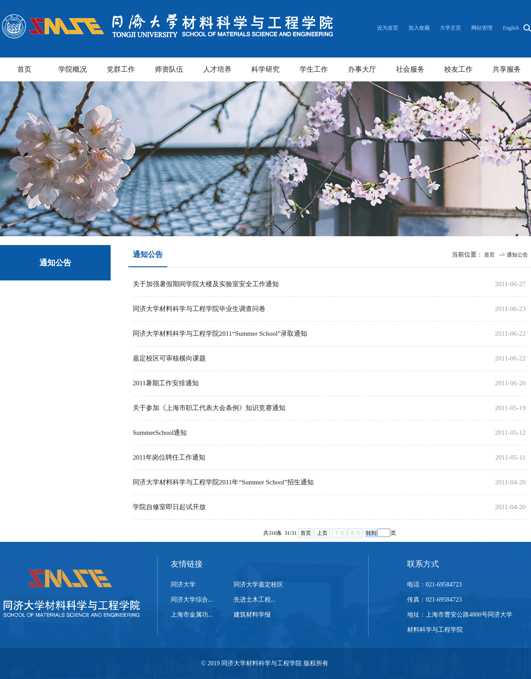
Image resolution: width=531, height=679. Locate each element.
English (511, 28)
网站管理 (482, 28)
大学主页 (450, 28)
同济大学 (183, 584)
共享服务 (507, 69)
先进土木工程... (255, 599)
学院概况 (72, 69)
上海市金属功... (192, 614)
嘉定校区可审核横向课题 (169, 358)
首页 (24, 69)
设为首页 (388, 28)
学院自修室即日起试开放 (169, 506)
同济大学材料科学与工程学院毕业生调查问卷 (199, 308)
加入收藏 (419, 28)
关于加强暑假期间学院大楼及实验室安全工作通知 (206, 284)
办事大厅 (362, 69)
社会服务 (410, 69)
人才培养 (217, 69)
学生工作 (314, 69)
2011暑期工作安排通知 (166, 383)
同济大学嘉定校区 (258, 584)
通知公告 (517, 255)
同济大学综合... (192, 599)
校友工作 (458, 69)
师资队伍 (169, 69)
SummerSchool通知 (160, 432)
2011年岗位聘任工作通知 (169, 457)
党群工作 (121, 69)
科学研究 (265, 69)
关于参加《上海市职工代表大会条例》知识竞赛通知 (209, 407)
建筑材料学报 (252, 614)
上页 (322, 533)
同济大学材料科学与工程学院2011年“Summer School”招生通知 (223, 482)
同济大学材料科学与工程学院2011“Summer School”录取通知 (220, 333)
